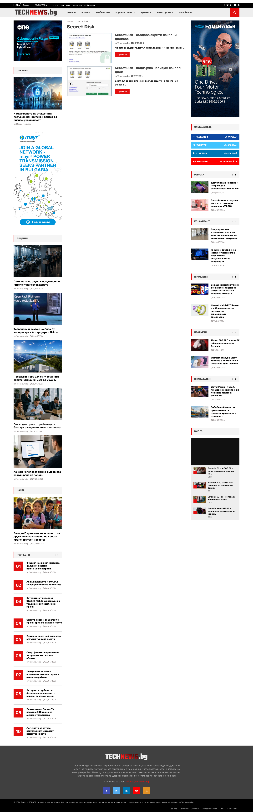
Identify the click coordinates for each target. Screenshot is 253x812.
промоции (201, 276)
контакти (65, 5)
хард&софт (185, 12)
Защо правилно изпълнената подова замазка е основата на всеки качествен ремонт (225, 234)
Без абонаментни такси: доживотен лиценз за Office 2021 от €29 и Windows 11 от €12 (225, 289)
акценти (22, 238)
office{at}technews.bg (137, 781)
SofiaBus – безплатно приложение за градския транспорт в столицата (223, 412)
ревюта (199, 174)
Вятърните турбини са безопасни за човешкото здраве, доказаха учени (40, 693)
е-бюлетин (90, 5)
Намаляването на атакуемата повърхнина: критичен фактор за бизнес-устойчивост (35, 117)
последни (23, 554)
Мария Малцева (23, 124)
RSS (221, 809)
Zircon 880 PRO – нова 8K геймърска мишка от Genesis (225, 343)
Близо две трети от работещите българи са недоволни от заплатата (37, 426)
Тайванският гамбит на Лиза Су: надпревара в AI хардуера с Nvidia (36, 331)
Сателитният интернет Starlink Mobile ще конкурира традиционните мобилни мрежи (43, 602)
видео (198, 431)
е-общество (103, 12)
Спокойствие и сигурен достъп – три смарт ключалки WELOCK (224, 203)
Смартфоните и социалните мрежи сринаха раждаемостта (44, 621)
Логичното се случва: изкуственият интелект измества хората (37, 283)
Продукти (200, 332)
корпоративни (124, 12)
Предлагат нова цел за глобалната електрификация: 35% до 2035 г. (36, 378)
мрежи (145, 12)
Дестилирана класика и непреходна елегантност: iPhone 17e (224, 185)
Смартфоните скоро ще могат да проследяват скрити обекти (43, 655)
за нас (55, 5)
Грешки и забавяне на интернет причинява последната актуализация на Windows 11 (223, 256)
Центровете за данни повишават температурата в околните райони (42, 674)
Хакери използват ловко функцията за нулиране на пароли (37, 473)
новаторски (164, 12)
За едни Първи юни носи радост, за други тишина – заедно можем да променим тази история (37, 536)
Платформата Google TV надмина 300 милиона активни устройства (40, 712)
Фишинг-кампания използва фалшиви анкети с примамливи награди (43, 566)
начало (71, 12)
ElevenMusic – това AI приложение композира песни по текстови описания (225, 391)
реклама (77, 5)
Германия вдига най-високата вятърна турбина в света (43, 637)
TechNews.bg (123, 43)
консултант (202, 221)
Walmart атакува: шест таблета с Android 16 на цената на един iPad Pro (224, 360)
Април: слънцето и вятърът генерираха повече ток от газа (43, 583)
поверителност (209, 809)
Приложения (202, 379)
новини (85, 12)
